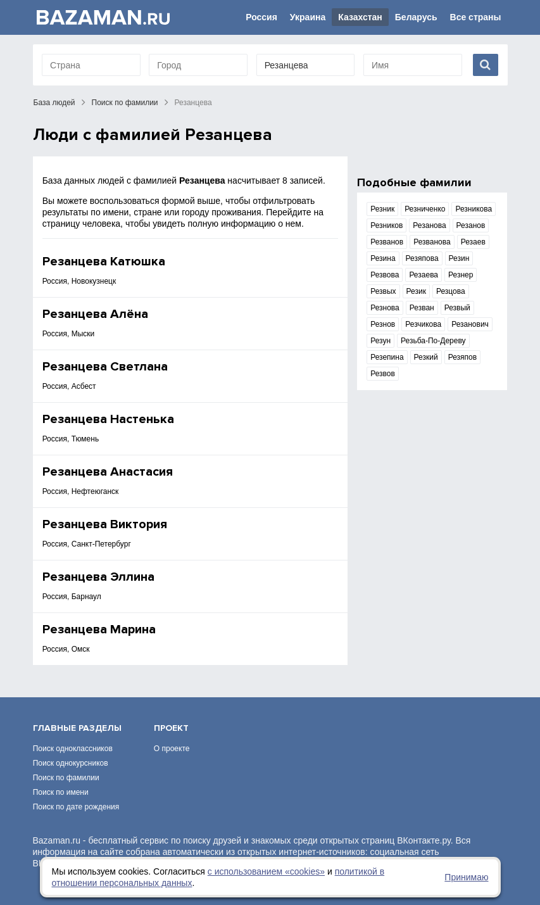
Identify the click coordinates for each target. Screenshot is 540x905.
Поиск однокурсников (70, 763)
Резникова (473, 209)
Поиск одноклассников (73, 748)
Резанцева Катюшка (103, 261)
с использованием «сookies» (266, 871)
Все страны (475, 17)
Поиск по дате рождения (76, 806)
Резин (459, 258)
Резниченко (425, 209)
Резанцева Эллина (98, 577)
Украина (307, 17)
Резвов (382, 373)
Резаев (473, 241)
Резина (382, 258)
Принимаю (466, 877)
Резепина (386, 357)
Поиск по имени (61, 792)
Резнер (460, 274)
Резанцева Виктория (104, 524)
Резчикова (423, 324)
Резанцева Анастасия (107, 471)
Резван (422, 307)
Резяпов (462, 357)
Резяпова (422, 258)
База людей (54, 102)
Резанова (429, 225)
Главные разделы (77, 728)
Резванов (386, 241)
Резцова (450, 291)
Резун (380, 340)
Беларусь (416, 17)
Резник (382, 209)
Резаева (423, 274)
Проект (171, 728)
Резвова (384, 274)
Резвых (383, 291)
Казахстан (360, 17)
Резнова (384, 307)
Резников (386, 225)
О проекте (172, 748)
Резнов (382, 324)
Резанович (470, 324)
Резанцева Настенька (108, 419)
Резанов (471, 225)
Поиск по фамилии (125, 102)
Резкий (426, 357)
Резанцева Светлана (105, 366)
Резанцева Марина (99, 629)
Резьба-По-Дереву (433, 340)
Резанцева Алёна (95, 314)
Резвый (457, 307)
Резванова (432, 241)
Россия (261, 17)
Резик (416, 291)
